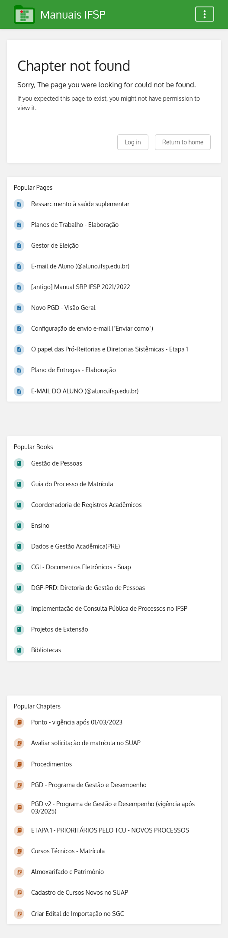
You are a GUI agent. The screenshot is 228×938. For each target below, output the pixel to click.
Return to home (182, 142)
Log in (133, 142)
